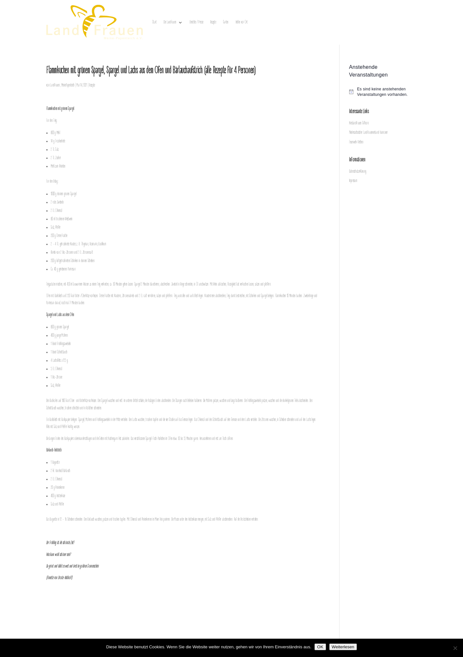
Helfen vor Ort (242, 22)
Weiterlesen (343, 646)
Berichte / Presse (196, 22)
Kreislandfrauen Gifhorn (359, 123)
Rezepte (213, 22)
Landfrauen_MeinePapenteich (62, 85)
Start (154, 22)
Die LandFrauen (170, 22)
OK (320, 646)
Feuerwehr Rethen (356, 142)
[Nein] (455, 648)
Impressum (353, 180)
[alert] (383, 92)
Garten (226, 22)
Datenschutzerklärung (358, 171)
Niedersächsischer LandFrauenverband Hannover (368, 132)
